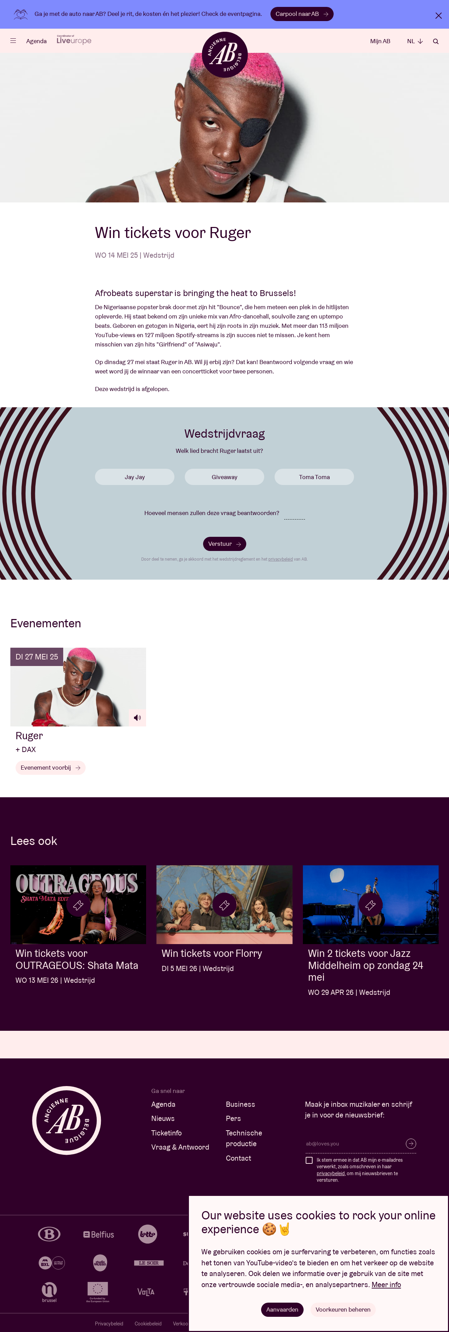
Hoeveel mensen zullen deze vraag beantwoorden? (211, 513)
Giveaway (224, 477)
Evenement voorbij (50, 767)
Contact (238, 1158)
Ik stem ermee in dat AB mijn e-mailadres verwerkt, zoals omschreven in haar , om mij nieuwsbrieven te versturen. (360, 1170)
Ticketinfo (166, 1133)
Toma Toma (314, 477)
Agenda (36, 41)
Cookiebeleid (148, 1324)
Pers (233, 1118)
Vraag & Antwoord (180, 1147)
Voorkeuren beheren (343, 1309)
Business (240, 1104)
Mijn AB (380, 41)
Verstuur (224, 544)
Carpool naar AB (302, 14)
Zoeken (436, 41)
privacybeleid (280, 559)
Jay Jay (135, 477)
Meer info (386, 1284)
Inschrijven (411, 1144)
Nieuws (163, 1118)
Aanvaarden (282, 1309)
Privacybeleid (109, 1324)
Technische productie (244, 1138)
